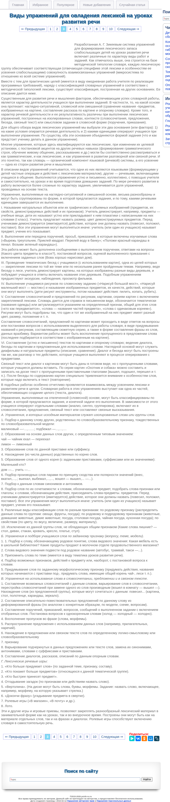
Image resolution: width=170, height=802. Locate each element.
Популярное (65, 5)
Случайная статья (132, 5)
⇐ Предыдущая (33, 29)
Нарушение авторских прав (80, 801)
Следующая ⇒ (128, 29)
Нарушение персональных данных (114, 801)
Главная (18, 5)
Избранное (40, 5)
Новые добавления (97, 5)
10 (110, 29)
